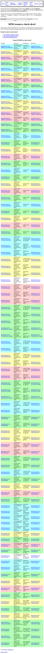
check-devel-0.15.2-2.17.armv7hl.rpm (35, 528)
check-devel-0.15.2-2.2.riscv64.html (5, 556)
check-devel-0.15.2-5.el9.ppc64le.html (5, 486)
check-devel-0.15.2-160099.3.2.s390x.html (6, 58)
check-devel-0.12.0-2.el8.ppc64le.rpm (35, 582)
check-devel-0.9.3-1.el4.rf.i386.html (5, 609)
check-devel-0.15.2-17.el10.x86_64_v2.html (6, 328)
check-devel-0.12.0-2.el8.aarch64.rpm (35, 568)
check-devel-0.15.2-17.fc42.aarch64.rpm (36, 205)
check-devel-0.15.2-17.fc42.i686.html (5, 212)
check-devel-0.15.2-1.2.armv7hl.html (5, 562)
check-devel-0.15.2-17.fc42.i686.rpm (35, 212)
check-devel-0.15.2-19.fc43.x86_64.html (6, 198)
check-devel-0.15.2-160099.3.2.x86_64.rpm (36, 63)
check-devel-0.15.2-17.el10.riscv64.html (6, 280)
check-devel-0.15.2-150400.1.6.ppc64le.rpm (36, 102)
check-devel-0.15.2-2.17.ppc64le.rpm (35, 534)
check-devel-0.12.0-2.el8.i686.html (5, 575)
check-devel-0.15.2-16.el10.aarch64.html (6, 342)
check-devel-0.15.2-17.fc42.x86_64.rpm (35, 232)
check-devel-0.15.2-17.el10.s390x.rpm (35, 287)
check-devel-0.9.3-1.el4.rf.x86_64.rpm (35, 623)
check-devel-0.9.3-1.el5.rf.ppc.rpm (35, 602)
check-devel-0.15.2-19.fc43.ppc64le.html (6, 184)
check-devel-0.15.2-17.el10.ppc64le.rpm (36, 260)
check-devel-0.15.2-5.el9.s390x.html (5, 493)
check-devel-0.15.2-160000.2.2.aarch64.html (7, 69)
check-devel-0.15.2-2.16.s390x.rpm (35, 545)
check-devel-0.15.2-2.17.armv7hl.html (5, 528)
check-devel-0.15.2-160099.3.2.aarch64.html (7, 47)
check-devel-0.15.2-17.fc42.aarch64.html (6, 205)
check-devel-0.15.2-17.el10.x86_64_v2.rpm (36, 328)
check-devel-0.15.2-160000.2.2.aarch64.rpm (36, 69)
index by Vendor (20, 3)
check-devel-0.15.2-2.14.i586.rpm (35, 550)
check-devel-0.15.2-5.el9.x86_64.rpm (35, 500)
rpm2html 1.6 (10, 649)
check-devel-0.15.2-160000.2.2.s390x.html (6, 80)
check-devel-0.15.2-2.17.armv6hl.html (5, 523)
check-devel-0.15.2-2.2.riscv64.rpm (35, 556)
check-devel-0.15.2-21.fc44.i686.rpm (35, 143)
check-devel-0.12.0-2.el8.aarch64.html (5, 568)
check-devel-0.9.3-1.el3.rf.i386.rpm (35, 630)
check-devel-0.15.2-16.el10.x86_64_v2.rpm (36, 397)
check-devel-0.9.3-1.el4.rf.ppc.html (5, 616)
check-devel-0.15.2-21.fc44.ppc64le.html (6, 150)
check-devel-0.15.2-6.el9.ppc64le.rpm (35, 431)
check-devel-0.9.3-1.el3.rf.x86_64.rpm (35, 636)
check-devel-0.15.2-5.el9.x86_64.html (5, 500)
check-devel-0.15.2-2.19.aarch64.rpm (35, 506)
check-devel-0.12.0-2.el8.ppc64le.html (5, 582)
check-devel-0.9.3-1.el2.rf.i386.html (5, 643)
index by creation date (26, 4)
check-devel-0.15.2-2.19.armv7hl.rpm (35, 517)
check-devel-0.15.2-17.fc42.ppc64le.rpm (36, 218)
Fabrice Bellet (4, 652)
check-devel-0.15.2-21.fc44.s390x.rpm (35, 157)
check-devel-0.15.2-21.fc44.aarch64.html (6, 136)
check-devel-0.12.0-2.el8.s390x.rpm (35, 588)
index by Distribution (13, 3)
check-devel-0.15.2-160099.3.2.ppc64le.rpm (36, 52)
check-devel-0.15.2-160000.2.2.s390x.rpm (36, 80)
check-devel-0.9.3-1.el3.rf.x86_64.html (6, 636)
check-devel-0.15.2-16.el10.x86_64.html (6, 383)
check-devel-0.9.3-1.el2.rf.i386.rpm (35, 643)
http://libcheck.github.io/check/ (11, 36)
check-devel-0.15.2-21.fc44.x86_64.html (6, 163)
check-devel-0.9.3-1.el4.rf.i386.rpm (35, 609)
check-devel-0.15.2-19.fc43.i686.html (5, 177)
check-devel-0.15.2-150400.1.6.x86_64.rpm (36, 124)
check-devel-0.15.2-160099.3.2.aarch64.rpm (36, 47)
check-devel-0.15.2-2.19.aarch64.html (5, 506)
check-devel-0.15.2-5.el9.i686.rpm (35, 479)
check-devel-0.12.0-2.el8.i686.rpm (35, 575)
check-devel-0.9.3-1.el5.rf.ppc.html (5, 602)
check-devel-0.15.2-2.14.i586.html (5, 550)
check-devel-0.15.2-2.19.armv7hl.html (5, 517)
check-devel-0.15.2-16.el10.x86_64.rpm (35, 383)
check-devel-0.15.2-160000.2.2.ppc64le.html (7, 74)
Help (41, 3)
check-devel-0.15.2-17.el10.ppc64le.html (6, 260)
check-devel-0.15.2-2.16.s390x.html (5, 545)
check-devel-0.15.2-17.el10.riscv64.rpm (35, 280)
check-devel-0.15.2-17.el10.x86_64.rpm (35, 308)
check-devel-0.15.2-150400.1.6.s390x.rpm (36, 113)
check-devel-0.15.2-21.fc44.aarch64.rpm (36, 136)
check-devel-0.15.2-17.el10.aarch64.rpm (36, 239)
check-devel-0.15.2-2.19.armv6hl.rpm (35, 512)
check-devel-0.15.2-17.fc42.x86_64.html (6, 232)
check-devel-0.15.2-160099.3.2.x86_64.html (6, 63)
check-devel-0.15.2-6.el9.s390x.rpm (35, 445)
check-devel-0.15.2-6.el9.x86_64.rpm (35, 459)
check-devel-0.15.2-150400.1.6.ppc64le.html (7, 102)
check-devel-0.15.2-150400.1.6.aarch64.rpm (36, 91)
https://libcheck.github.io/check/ (11, 34)
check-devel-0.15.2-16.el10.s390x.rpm (35, 369)
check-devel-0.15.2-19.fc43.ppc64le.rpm (36, 184)
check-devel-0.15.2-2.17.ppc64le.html (5, 534)
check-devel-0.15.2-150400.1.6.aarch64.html (7, 91)
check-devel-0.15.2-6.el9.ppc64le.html (5, 431)
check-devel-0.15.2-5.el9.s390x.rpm (35, 493)
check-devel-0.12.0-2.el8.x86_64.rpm (35, 595)
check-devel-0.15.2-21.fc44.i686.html (5, 143)
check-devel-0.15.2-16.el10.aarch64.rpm (36, 342)
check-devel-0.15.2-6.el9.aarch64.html (5, 404)
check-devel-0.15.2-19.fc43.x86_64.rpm (35, 198)
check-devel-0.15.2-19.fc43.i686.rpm (35, 177)
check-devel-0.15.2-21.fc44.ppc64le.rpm (36, 150)
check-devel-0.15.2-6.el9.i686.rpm (35, 418)
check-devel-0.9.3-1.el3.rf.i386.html (5, 630)
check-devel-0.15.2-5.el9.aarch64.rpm (35, 472)
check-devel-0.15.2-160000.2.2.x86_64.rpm (36, 85)
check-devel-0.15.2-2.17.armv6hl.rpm (35, 523)
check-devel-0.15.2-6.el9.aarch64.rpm (35, 404)
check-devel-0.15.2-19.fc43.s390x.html (5, 191)
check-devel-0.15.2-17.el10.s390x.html (5, 287)
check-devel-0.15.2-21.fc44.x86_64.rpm (35, 163)
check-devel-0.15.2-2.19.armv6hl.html (5, 512)
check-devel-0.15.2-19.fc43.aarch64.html (6, 170)
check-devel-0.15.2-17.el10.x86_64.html (6, 308)
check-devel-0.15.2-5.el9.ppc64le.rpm (35, 486)
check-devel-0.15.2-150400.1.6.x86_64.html (6, 124)
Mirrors (37, 3)
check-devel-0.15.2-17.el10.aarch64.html (6, 239)
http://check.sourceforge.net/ (10, 37)
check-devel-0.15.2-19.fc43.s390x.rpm (35, 191)
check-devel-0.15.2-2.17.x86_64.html (5, 539)
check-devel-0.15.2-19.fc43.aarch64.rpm (36, 170)
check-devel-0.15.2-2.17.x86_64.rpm (35, 539)
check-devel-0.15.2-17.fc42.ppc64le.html (6, 218)
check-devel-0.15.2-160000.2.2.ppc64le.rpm (36, 74)
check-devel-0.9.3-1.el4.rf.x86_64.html (6, 623)
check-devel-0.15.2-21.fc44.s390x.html (5, 157)
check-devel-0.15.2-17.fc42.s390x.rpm (35, 225)
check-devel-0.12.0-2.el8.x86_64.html (5, 595)
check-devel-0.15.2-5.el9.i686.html (5, 479)
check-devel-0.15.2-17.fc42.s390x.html (5, 225)
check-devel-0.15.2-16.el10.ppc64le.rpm (36, 356)
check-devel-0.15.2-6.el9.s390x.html (5, 445)
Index (3, 3)
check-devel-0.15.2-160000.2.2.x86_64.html (6, 85)
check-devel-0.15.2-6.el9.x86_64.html (5, 459)
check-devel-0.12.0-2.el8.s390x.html (5, 588)
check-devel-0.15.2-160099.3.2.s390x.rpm (36, 58)
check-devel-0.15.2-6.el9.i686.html (5, 418)
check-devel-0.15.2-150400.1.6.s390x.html (6, 113)
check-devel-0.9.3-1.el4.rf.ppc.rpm (35, 616)
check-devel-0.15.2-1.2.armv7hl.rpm (35, 562)
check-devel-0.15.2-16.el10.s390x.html (5, 369)
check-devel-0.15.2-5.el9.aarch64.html (5, 472)
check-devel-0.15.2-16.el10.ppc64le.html (6, 356)
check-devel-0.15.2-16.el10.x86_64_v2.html (6, 397)
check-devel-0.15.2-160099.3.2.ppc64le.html (7, 52)
